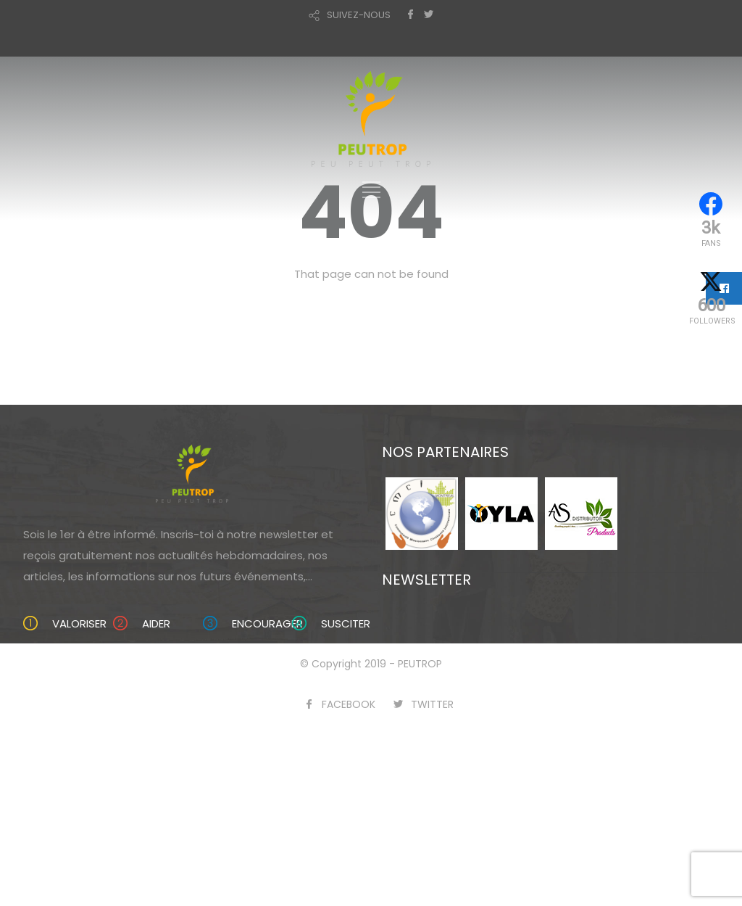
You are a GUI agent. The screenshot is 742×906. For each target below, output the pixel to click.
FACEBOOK (348, 704)
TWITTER (432, 704)
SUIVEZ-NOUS (359, 15)
